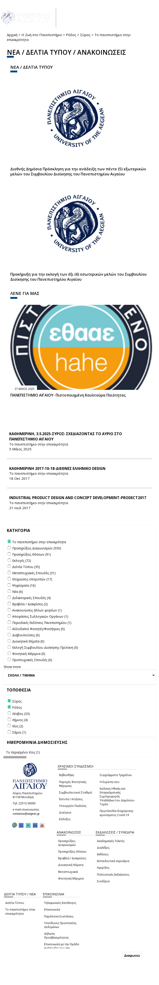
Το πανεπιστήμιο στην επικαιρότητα (20, 911)
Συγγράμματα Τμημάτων (116, 775)
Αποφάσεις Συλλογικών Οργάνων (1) (40, 616)
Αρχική (12, 34)
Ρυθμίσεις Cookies (32, 981)
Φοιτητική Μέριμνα (71, 878)
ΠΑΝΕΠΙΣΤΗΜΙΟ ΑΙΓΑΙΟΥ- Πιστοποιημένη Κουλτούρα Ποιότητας (68, 395)
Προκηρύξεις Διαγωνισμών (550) (36, 548)
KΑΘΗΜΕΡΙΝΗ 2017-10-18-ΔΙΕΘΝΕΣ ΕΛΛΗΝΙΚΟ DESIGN (57, 468)
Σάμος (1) (19, 732)
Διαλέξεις (103, 848)
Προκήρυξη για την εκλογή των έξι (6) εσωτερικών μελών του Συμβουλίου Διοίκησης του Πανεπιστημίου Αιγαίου (78, 277)
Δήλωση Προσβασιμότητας (56, 935)
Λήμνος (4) (20, 720)
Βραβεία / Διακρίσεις (72, 858)
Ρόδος (71, 34)
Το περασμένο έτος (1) (23, 752)
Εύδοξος (65, 819)
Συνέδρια (103, 881)
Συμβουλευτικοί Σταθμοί (75, 792)
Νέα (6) (17, 591)
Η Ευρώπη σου (109, 782)
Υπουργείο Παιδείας (72, 806)
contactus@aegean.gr (28, 813)
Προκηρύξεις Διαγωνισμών (67, 843)
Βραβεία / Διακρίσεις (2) (30, 604)
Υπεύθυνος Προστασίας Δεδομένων (60, 925)
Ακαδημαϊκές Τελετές (111, 841)
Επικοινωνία (52, 909)
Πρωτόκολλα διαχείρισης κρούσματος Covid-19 (116, 813)
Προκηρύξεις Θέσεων (72, 852)
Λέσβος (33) (21, 713)
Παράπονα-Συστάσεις (59, 916)
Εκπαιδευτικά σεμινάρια (113, 861)
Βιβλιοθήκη (66, 775)
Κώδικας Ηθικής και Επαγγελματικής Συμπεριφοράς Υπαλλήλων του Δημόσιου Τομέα (117, 796)
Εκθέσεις (102, 854)
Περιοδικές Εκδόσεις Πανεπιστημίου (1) (41, 622)
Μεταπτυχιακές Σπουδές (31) (34, 573)
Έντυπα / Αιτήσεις (71, 799)
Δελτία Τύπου (14, 903)
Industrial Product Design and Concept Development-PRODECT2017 (77, 497)
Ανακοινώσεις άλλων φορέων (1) (37, 610)
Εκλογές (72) (21, 560)
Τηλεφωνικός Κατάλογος (60, 903)
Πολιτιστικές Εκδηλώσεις (113, 875)
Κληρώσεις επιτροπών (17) (32, 579)
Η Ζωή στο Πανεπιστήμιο (41, 34)
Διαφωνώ (132, 955)
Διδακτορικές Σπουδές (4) (31, 598)
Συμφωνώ (111, 955)
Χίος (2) (17, 726)
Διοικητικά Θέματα (70, 865)
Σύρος (85, 34)
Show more (12, 667)
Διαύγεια (65, 812)
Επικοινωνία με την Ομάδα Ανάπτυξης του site (61, 946)
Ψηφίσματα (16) (24, 585)
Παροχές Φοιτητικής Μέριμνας (72, 784)
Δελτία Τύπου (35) (26, 567)
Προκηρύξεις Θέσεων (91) (31, 554)
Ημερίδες (103, 868)
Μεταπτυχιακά (68, 872)
